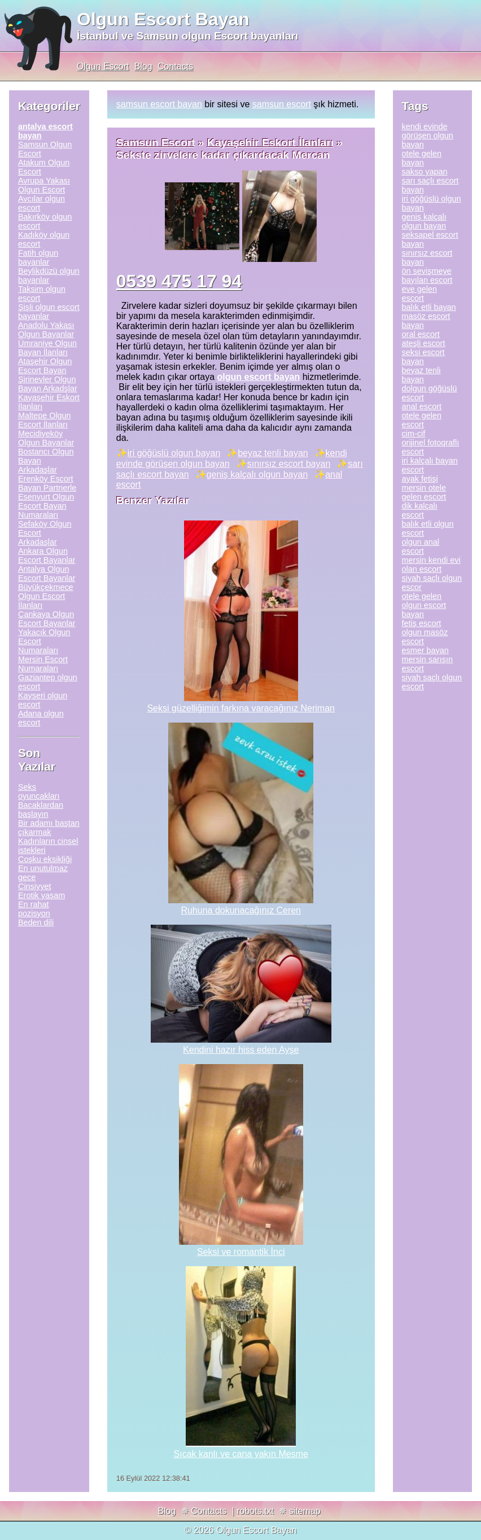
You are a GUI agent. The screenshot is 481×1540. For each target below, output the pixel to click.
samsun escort (281, 104)
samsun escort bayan (159, 104)
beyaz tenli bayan (273, 453)
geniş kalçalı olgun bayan (257, 474)
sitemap (305, 1511)
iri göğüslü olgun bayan (174, 453)
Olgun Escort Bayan (163, 19)
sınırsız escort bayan (289, 464)
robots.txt (255, 1511)
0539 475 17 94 (179, 281)
